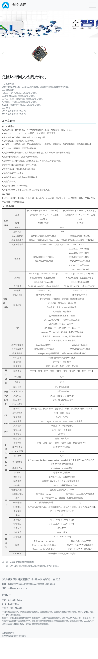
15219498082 (16, 608)
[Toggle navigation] (92, 5)
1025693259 (13, 604)
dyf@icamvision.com (17, 588)
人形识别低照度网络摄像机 (22, 562)
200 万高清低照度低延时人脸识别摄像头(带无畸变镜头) (34, 566)
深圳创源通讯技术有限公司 (14, 636)
